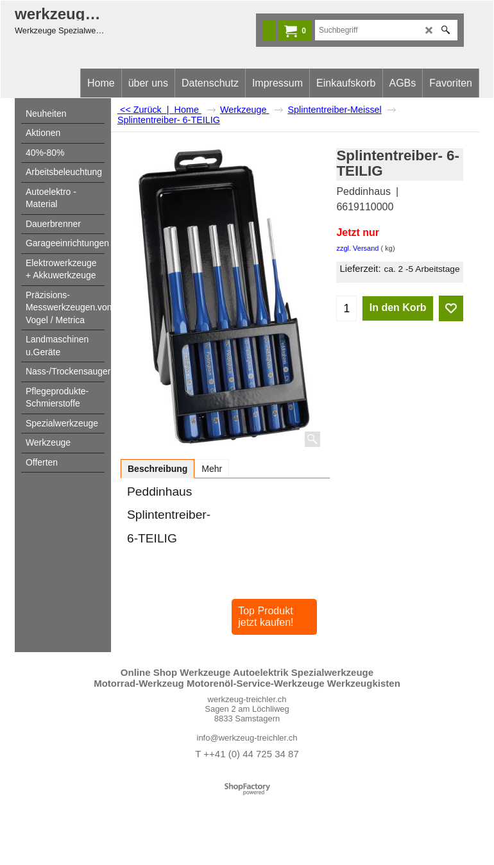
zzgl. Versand (357, 248)
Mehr (211, 469)
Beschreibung (157, 469)
